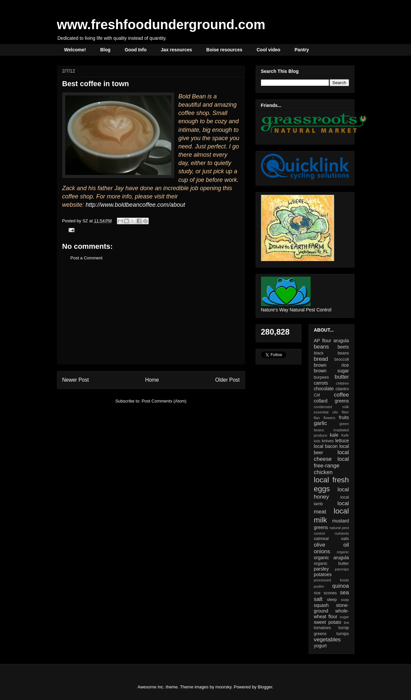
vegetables (327, 639)
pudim (319, 586)
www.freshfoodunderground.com (161, 24)
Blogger (265, 686)
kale (334, 435)
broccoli (341, 359)
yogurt (320, 645)
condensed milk (331, 407)
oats (345, 538)
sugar (344, 617)
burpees (321, 377)
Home (152, 380)
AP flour (322, 340)
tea (346, 622)
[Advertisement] (151, 317)
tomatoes (322, 627)
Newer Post (75, 380)
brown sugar (331, 370)
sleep (332, 599)
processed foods (331, 580)
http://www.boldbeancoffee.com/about (135, 204)
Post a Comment (87, 257)
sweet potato (327, 622)
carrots (321, 383)
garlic (320, 423)
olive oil (331, 545)
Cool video (269, 49)
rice (317, 593)
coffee (341, 395)
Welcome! (75, 49)
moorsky (223, 686)
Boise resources (224, 49)
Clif (317, 395)
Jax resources (176, 49)
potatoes (323, 574)
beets (343, 347)
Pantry (301, 49)
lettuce (342, 440)
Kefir (345, 435)
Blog (105, 49)
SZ (85, 220)
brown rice (331, 365)
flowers (329, 418)
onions (322, 551)
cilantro (342, 389)
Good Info (135, 49)
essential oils (326, 412)
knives (328, 441)
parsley (321, 568)
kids (317, 441)
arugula (341, 340)
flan (317, 418)
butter (342, 377)
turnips (342, 633)
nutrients (342, 533)
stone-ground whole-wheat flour (331, 611)
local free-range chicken (331, 465)
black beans (331, 353)
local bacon (326, 446)
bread (321, 359)
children (342, 383)
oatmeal (321, 538)
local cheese (331, 455)
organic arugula (331, 557)
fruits (344, 417)
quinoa (340, 586)
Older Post (227, 380)
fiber (345, 412)
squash (321, 605)
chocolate (324, 388)
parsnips (342, 569)
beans (321, 347)
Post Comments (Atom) (164, 401)
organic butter (331, 563)
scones (330, 593)
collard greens (331, 401)
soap (345, 600)
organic (343, 552)
